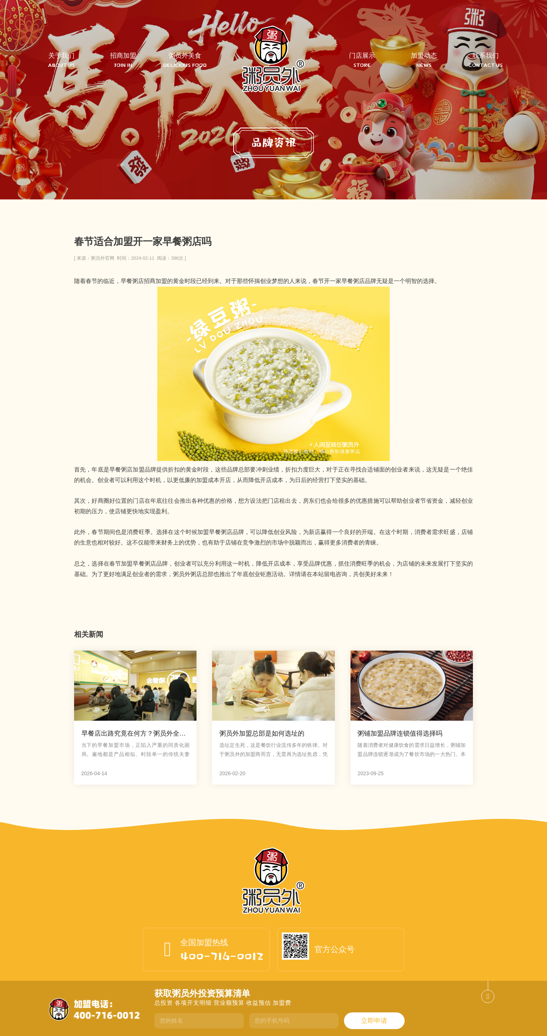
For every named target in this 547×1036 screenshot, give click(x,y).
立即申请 (374, 1020)
